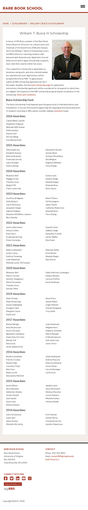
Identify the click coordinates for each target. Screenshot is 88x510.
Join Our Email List (13, 484)
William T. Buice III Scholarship (47, 23)
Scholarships (19, 23)
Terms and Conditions (26, 94)
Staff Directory (52, 459)
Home (6, 23)
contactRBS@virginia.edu (62, 456)
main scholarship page (40, 85)
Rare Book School (23, 8)
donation (59, 111)
